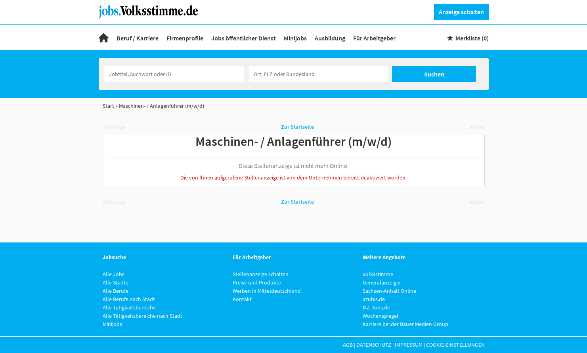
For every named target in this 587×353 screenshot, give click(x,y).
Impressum (409, 344)
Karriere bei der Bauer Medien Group (405, 324)
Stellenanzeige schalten (261, 274)
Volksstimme (378, 274)
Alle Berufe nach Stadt (129, 299)
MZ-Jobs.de (376, 307)
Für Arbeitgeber (374, 38)
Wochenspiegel (380, 315)
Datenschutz (373, 344)
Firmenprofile (184, 38)
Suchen (434, 74)
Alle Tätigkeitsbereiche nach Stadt (142, 315)
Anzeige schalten (461, 12)
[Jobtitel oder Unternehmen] (174, 74)
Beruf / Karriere (138, 38)
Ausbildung (330, 38)
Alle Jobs (113, 274)
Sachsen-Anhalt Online (389, 290)
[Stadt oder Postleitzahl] (318, 74)
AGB (348, 344)
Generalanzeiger (382, 282)
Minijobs (295, 38)
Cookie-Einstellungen (455, 344)
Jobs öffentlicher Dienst (243, 38)
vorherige (114, 126)
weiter (477, 126)
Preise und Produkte (257, 282)
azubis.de (374, 299)
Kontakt (242, 299)
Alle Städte (115, 282)
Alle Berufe (115, 290)
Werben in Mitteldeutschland (267, 290)
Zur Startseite (297, 126)
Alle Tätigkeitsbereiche (129, 307)
